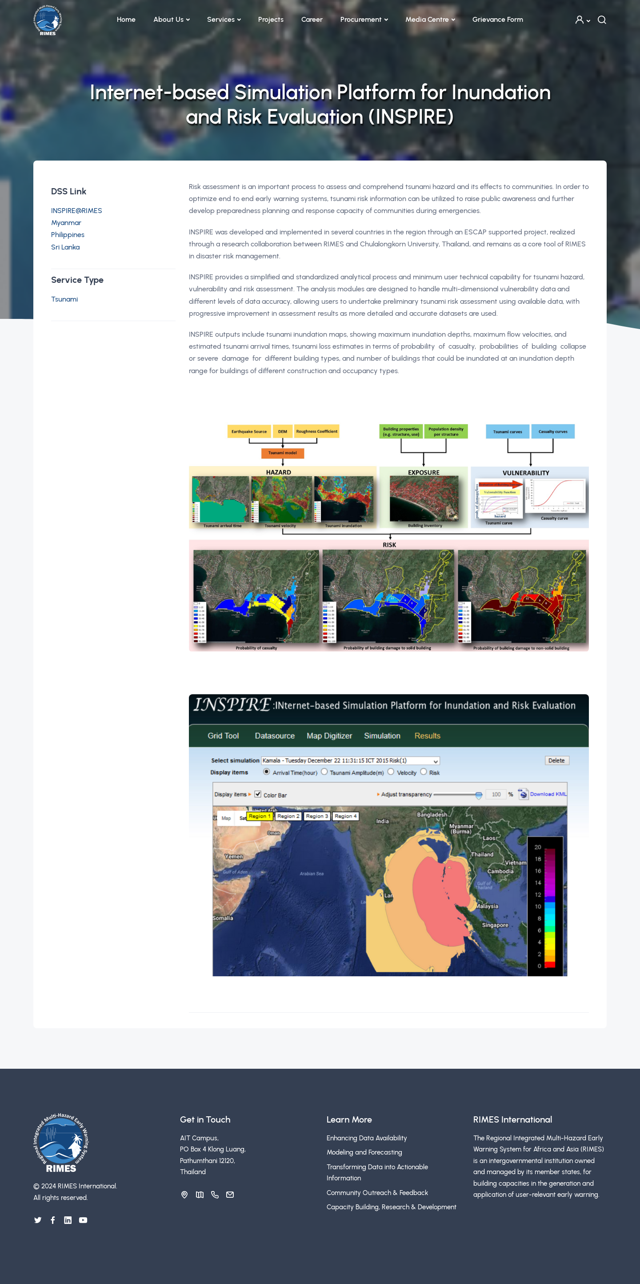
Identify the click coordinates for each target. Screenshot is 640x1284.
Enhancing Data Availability (367, 1138)
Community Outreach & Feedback (377, 1193)
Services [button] (221, 19)
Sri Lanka (65, 247)
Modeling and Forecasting (364, 1152)
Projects (271, 19)
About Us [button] (168, 19)
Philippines (67, 234)
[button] (582, 20)
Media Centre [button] (427, 19)
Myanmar (66, 222)
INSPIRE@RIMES (76, 210)
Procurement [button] (361, 19)
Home (126, 19)
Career (312, 19)
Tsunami (64, 299)
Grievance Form (497, 19)
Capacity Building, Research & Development (391, 1207)
